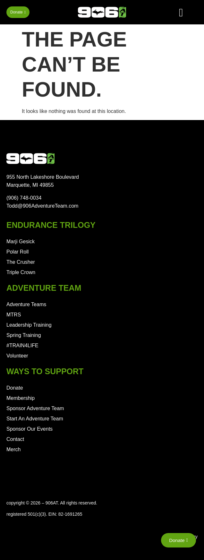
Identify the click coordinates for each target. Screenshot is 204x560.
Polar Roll (17, 251)
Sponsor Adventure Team (35, 408)
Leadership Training (29, 325)
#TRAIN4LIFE (22, 345)
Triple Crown (20, 272)
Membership (20, 398)
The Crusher (20, 262)
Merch (13, 449)
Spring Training (23, 335)
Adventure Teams (26, 304)
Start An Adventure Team (34, 418)
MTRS (13, 314)
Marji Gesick (20, 241)
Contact (15, 439)
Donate (14, 388)
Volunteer (17, 355)
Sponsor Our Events (29, 429)
